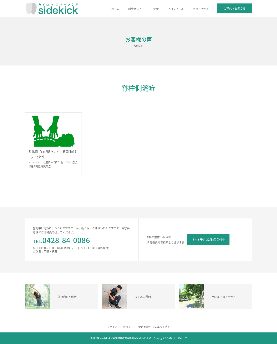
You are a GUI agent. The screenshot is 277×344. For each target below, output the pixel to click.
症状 (156, 9)
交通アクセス (201, 9)
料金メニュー (136, 9)
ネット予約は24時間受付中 (208, 239)
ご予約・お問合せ (234, 8)
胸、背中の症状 (69, 162)
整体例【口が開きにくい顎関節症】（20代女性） (53, 154)
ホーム (115, 9)
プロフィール (176, 9)
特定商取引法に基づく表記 (154, 326)
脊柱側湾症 (34, 166)
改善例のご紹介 (51, 162)
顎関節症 (46, 166)
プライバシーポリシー (120, 326)
